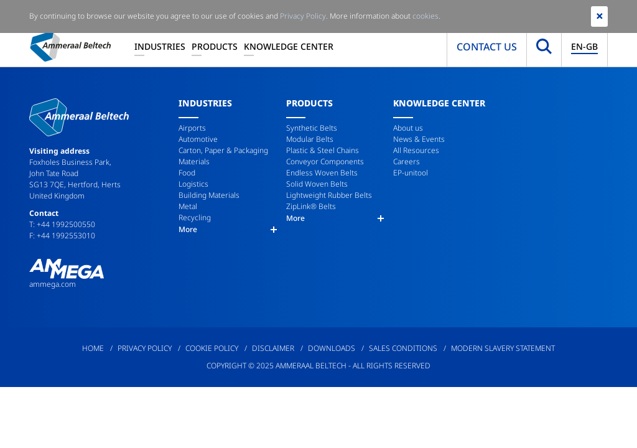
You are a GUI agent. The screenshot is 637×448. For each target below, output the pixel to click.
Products (215, 46)
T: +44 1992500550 (62, 224)
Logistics (193, 184)
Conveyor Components (325, 161)
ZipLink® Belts (311, 206)
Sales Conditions (403, 348)
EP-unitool (410, 172)
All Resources (416, 150)
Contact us (487, 47)
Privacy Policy (145, 348)
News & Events (419, 139)
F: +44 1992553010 (62, 235)
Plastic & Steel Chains (322, 150)
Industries (159, 46)
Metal (188, 206)
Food (187, 172)
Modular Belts (309, 139)
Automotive (198, 139)
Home (93, 348)
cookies (425, 16)
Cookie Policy (211, 348)
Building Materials (209, 195)
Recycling (195, 217)
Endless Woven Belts (322, 172)
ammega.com (52, 284)
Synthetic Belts (311, 128)
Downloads (331, 348)
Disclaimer (273, 348)
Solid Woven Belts (317, 184)
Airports (192, 128)
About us (408, 128)
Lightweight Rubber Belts (329, 195)
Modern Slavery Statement (503, 348)
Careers (406, 161)
